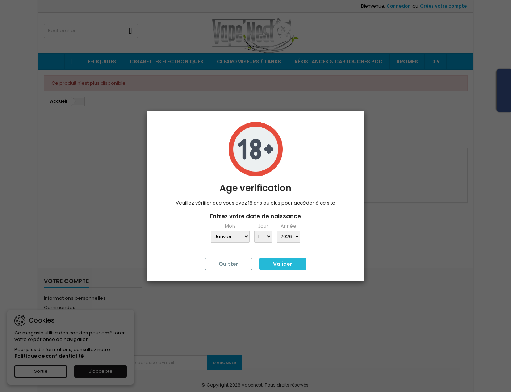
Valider (282, 263)
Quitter (228, 263)
